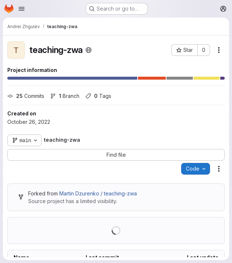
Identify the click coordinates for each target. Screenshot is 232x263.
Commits (25, 96)
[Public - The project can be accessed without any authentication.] (88, 50)
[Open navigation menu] (21, 9)
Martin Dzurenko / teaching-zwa (98, 193)
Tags (98, 96)
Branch (64, 96)
